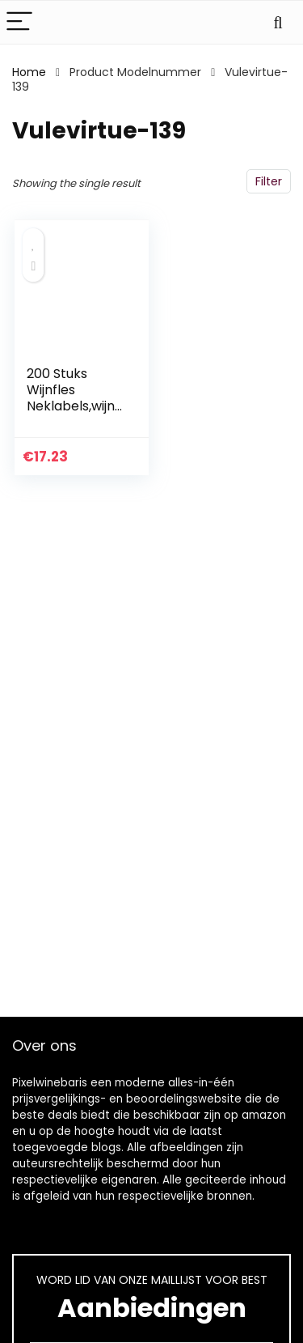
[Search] (278, 22)
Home (29, 72)
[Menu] (19, 22)
